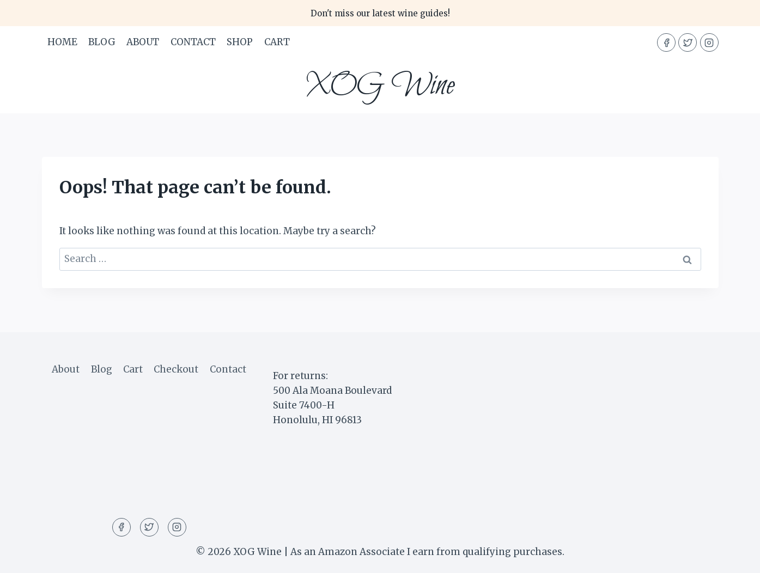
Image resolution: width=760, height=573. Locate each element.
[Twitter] (687, 42)
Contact (193, 42)
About (142, 42)
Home (62, 42)
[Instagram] (709, 42)
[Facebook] (666, 42)
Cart (277, 42)
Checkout (176, 369)
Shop (240, 42)
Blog (101, 42)
